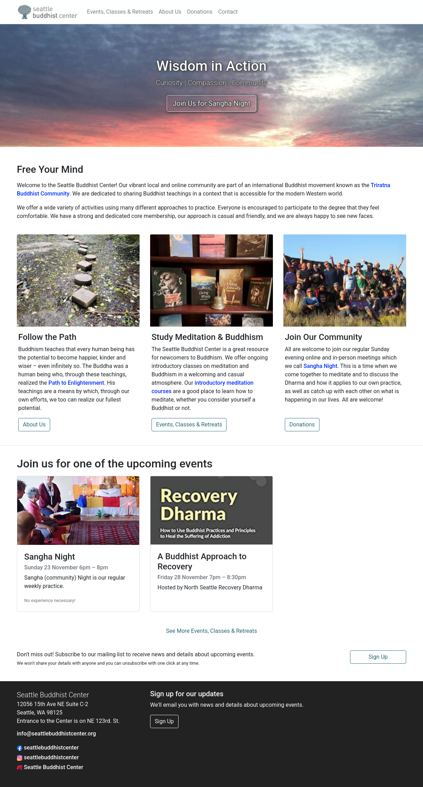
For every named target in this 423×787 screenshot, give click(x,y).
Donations (200, 11)
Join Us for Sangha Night (211, 103)
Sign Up (378, 656)
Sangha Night (320, 366)
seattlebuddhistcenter (48, 747)
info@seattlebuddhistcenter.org (56, 733)
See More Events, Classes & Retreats (211, 631)
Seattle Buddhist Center (50, 767)
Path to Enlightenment (76, 382)
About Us (170, 11)
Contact (228, 11)
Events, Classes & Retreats (120, 11)
